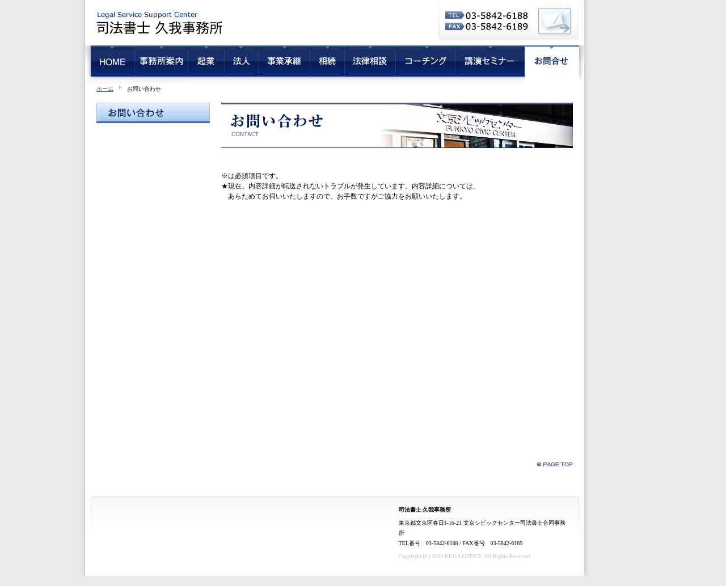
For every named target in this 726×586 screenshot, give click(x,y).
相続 (327, 64)
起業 (206, 64)
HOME (109, 64)
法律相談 (369, 64)
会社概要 (161, 64)
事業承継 (284, 64)
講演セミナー (490, 64)
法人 (241, 64)
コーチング (425, 64)
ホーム (104, 89)
